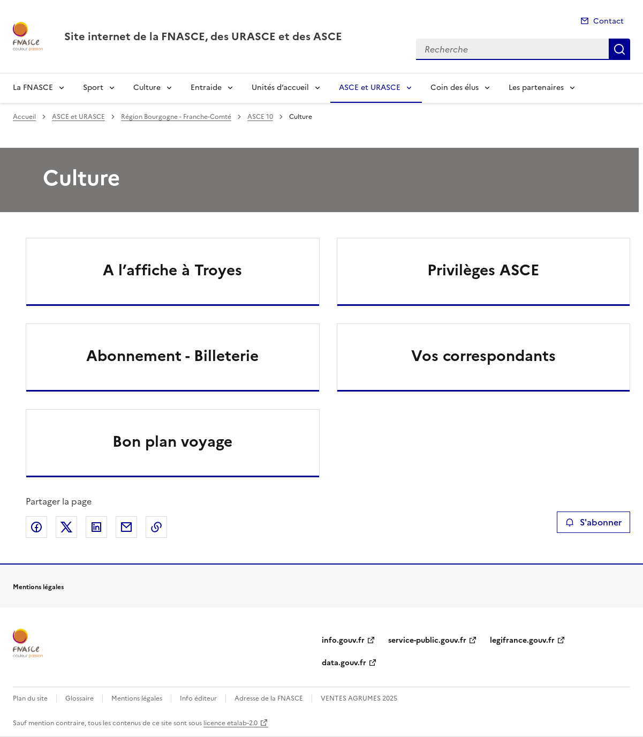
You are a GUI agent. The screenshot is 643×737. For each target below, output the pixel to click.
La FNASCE (33, 87)
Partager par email (126, 527)
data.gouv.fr (344, 662)
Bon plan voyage (172, 441)
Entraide (206, 87)
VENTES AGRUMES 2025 (359, 698)
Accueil (24, 117)
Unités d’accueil (280, 87)
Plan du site (30, 698)
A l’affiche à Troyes (172, 270)
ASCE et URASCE (369, 87)
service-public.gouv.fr (427, 640)
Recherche (619, 49)
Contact (608, 21)
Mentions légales (136, 698)
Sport (93, 87)
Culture (147, 87)
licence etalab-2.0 (230, 723)
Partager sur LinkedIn (96, 527)
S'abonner (593, 522)
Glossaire (79, 698)
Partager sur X (66, 527)
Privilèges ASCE (483, 270)
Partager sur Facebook (36, 527)
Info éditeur (198, 698)
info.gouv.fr (343, 640)
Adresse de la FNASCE (268, 698)
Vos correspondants (483, 355)
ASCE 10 (260, 117)
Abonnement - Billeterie (172, 355)
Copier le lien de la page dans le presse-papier (156, 527)
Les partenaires (536, 87)
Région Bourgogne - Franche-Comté (176, 117)
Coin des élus (454, 87)
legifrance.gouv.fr (522, 640)
